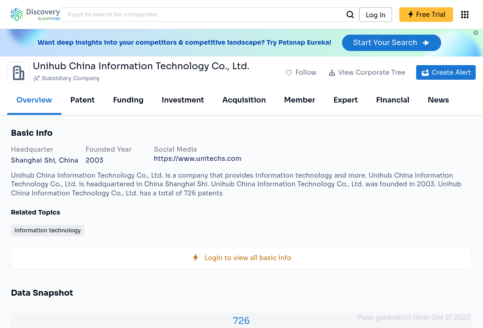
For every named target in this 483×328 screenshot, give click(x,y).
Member (300, 100)
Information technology (47, 230)
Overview (34, 100)
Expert (345, 100)
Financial (392, 100)
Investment (183, 100)
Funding (128, 100)
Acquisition (244, 100)
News (438, 100)
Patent (82, 100)
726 (241, 321)
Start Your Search (391, 42)
